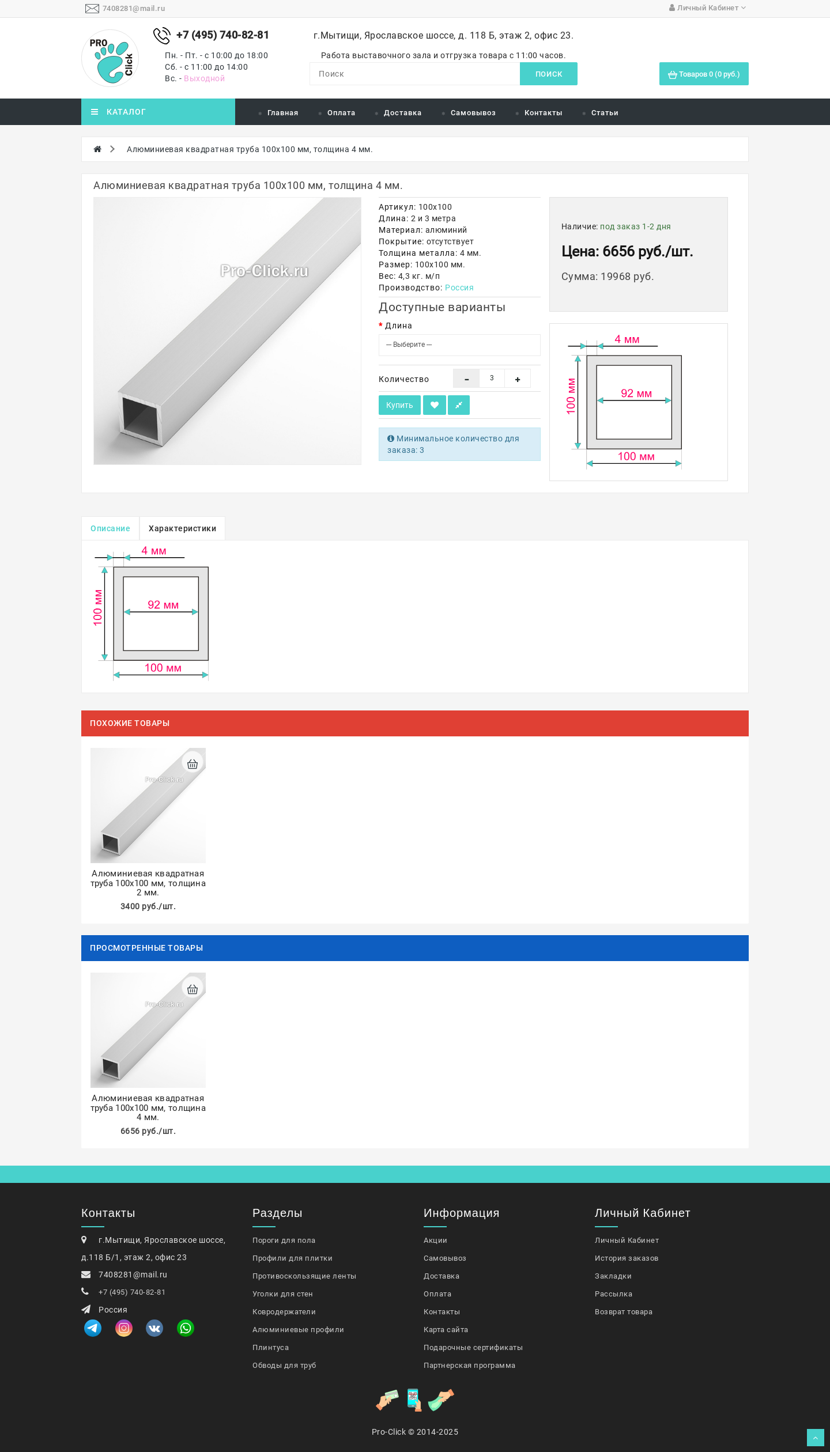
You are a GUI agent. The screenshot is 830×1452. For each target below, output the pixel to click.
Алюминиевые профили (298, 1329)
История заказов (627, 1258)
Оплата (341, 112)
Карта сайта (446, 1329)
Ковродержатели (284, 1311)
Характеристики (182, 528)
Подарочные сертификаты (473, 1347)
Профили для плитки (292, 1258)
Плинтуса (270, 1347)
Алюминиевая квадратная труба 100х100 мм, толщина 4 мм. (250, 149)
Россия (459, 287)
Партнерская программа (470, 1365)
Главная (283, 112)
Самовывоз (473, 112)
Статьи (604, 112)
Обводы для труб (284, 1365)
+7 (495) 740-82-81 (132, 1292)
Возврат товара (623, 1311)
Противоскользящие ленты (304, 1276)
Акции (436, 1240)
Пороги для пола (284, 1240)
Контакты (544, 112)
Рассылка (613, 1294)
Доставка (403, 112)
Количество (404, 379)
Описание (110, 528)
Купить (399, 405)
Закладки (613, 1276)
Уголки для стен (283, 1294)
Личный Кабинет (627, 1240)
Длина (399, 325)
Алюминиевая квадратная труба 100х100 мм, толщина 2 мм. (148, 883)
